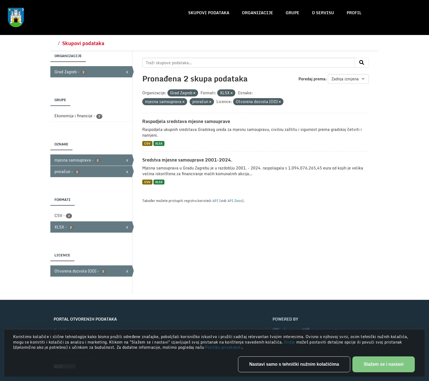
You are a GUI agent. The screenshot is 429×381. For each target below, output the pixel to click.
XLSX (159, 143)
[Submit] (362, 63)
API (215, 200)
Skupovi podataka (208, 13)
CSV (147, 143)
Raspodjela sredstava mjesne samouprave (186, 121)
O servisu (323, 13)
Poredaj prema (311, 79)
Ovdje (290, 342)
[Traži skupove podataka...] (248, 63)
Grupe (292, 13)
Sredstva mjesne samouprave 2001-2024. (187, 159)
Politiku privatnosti (223, 347)
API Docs (234, 200)
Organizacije (257, 13)
